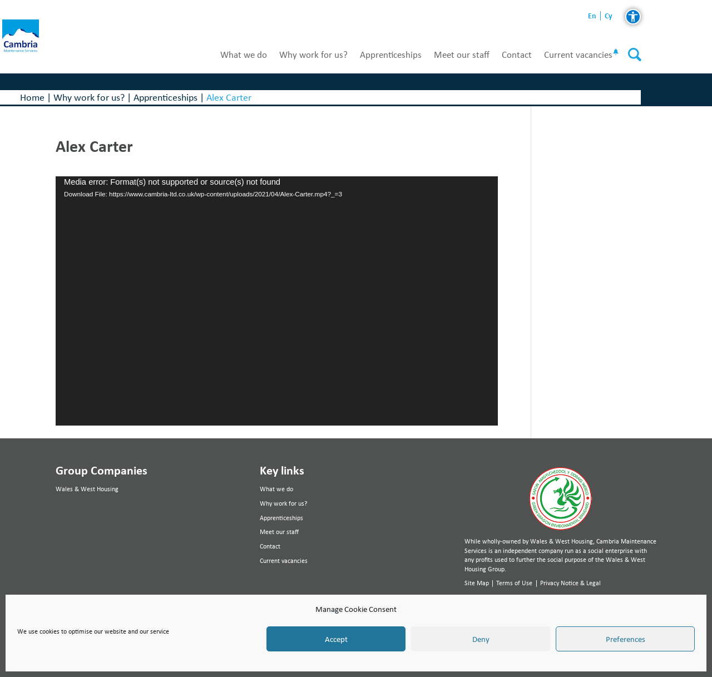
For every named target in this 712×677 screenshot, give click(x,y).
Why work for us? (313, 54)
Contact (517, 54)
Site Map (476, 583)
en (592, 16)
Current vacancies (578, 54)
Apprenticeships (391, 54)
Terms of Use (514, 583)
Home (32, 97)
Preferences (625, 639)
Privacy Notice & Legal (570, 583)
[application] (277, 301)
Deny (481, 639)
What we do (243, 54)
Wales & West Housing (87, 489)
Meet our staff (462, 54)
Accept (336, 639)
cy (608, 16)
